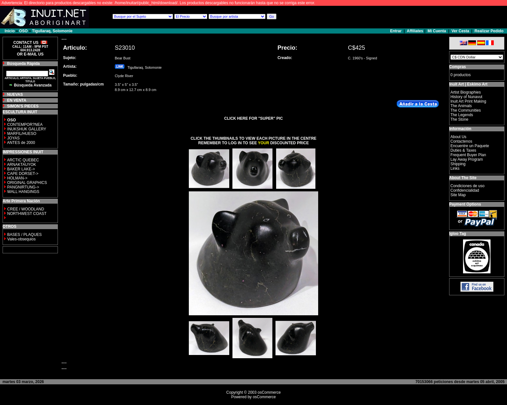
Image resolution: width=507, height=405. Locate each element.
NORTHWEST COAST (26, 213)
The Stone (459, 119)
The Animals (461, 106)
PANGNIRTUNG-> (23, 187)
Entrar (396, 31)
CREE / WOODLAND (25, 209)
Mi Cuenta (436, 31)
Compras (457, 67)
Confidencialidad (464, 190)
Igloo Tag (457, 233)
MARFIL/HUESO (21, 133)
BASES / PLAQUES (24, 234)
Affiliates (415, 31)
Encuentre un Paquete (469, 146)
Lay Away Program (466, 159)
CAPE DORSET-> (22, 173)
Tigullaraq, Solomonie (52, 31)
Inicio (10, 31)
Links (454, 168)
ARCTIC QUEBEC (23, 160)
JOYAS (13, 138)
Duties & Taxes (463, 150)
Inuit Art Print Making (468, 101)
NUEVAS (15, 94)
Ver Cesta (460, 31)
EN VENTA (17, 100)
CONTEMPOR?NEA (24, 124)
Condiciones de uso (467, 186)
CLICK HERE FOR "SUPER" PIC (253, 118)
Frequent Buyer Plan (468, 155)
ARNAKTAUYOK (21, 164)
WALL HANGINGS (23, 191)
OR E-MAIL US (30, 54)
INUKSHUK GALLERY (26, 129)
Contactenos (461, 141)
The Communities (465, 110)
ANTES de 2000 (21, 142)
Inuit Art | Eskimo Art (468, 84)
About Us (458, 137)
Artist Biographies (465, 92)
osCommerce (269, 392)
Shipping (458, 164)
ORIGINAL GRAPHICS (27, 182)
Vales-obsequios (21, 239)
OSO (23, 31)
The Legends (461, 115)
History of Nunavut (466, 97)
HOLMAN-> (17, 178)
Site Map (458, 195)
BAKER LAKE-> (21, 169)
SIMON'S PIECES (23, 106)
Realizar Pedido (489, 31)
